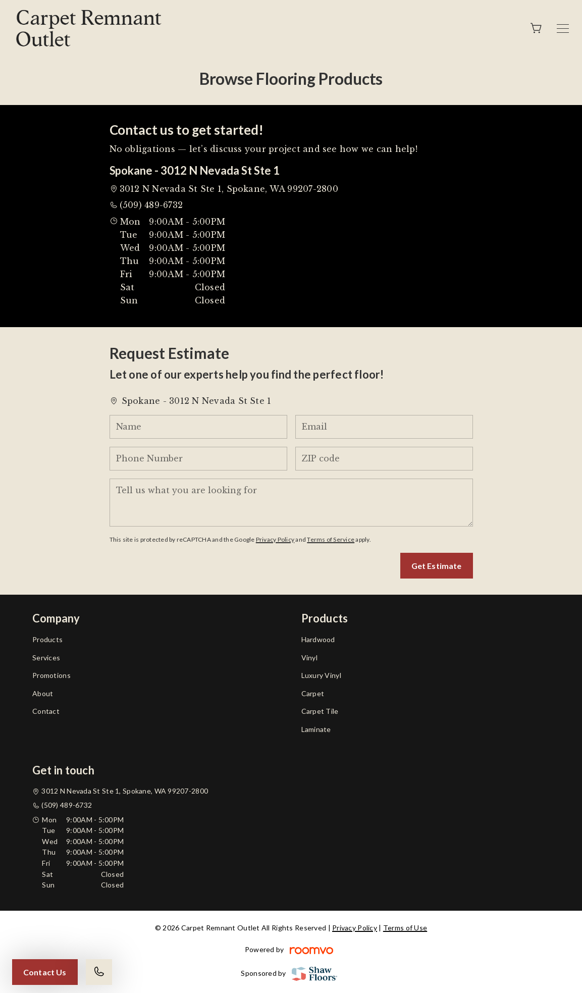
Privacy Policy (275, 539)
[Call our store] (99, 972)
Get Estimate (436, 565)
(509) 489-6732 (151, 205)
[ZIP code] (384, 459)
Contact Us (45, 972)
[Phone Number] (198, 459)
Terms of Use (405, 927)
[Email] (384, 427)
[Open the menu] (563, 28)
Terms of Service (330, 539)
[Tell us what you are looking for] (291, 503)
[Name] (198, 427)
